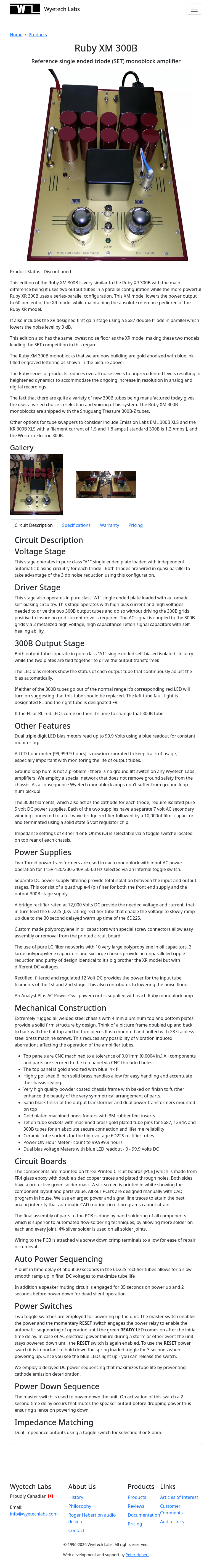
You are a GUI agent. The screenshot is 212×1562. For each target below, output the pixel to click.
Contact (76, 1530)
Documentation (144, 1515)
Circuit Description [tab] (34, 525)
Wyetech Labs (45, 9)
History (75, 1497)
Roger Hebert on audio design (92, 1518)
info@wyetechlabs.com (34, 1514)
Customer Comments (171, 1509)
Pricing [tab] (135, 525)
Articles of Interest (179, 1497)
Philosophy (79, 1506)
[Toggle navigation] (194, 9)
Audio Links (172, 1522)
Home (16, 35)
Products (37, 35)
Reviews (136, 1506)
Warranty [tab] (109, 525)
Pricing (135, 1524)
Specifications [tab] (76, 525)
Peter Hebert (137, 1554)
